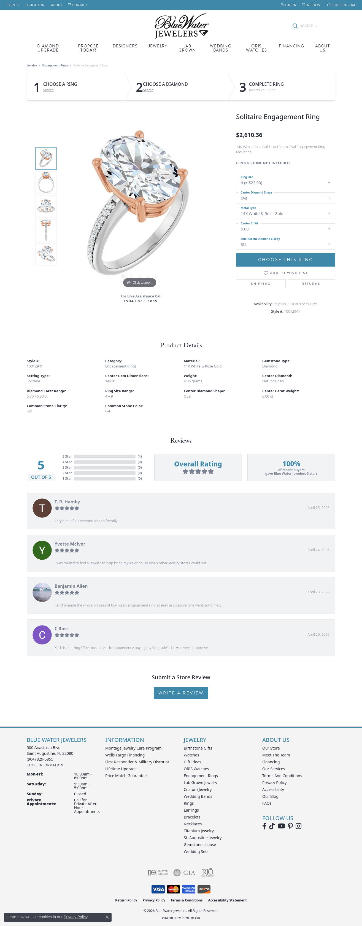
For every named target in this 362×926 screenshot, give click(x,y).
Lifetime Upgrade (121, 768)
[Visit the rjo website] (208, 873)
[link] (12, 5)
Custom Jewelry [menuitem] (198, 789)
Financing (291, 46)
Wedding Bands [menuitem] (198, 796)
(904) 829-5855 (141, 301)
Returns (311, 283)
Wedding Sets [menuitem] (196, 851)
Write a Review (181, 693)
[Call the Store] (40, 759)
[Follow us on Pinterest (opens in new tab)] (290, 826)
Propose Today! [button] (88, 48)
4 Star (67, 462)
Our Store (271, 748)
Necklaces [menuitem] (193, 823)
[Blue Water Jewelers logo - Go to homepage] (181, 25)
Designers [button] (125, 46)
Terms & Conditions (187, 900)
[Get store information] (45, 765)
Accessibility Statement (227, 900)
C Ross (62, 629)
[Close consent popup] (107, 917)
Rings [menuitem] (189, 803)
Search (48, 90)
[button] (288, 5)
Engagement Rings (55, 65)
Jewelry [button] (157, 46)
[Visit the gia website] (184, 873)
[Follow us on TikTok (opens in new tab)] (272, 826)
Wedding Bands (220, 48)
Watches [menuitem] (191, 755)
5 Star (67, 456)
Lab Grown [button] (187, 48)
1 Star (67, 478)
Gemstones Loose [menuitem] (200, 844)
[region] (139, 206)
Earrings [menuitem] (191, 810)
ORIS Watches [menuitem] (196, 768)
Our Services (273, 768)
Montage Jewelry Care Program (133, 748)
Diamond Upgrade (48, 48)
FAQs (266, 803)
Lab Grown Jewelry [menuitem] (200, 782)
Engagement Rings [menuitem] (201, 775)
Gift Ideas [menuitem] (192, 761)
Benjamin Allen (71, 586)
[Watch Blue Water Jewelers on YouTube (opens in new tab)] (281, 826)
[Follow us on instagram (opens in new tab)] (298, 826)
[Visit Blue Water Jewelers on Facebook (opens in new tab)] (264, 826)
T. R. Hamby (67, 502)
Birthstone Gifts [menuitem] (198, 748)
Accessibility (273, 789)
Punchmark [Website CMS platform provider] (191, 918)
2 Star (67, 473)
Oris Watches (256, 48)
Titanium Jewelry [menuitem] (199, 830)
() (140, 456)
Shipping (261, 283)
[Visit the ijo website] (157, 873)
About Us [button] (322, 48)
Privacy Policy (274, 782)
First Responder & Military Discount (137, 761)
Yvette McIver (70, 544)
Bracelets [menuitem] (192, 817)
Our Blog (270, 796)
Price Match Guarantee (126, 775)
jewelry (32, 65)
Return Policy (126, 900)
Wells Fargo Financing (125, 755)
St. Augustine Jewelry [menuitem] (202, 837)
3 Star (67, 467)
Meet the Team (276, 755)
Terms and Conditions (282, 775)
